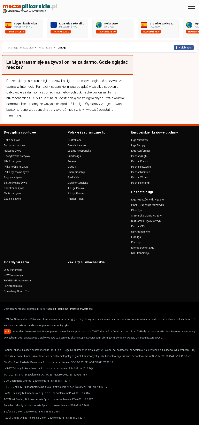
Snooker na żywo (14, 188)
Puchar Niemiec (140, 172)
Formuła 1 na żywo (15, 145)
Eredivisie (73, 177)
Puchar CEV (138, 226)
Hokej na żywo (12, 150)
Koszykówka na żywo (17, 156)
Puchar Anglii (139, 156)
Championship (76, 172)
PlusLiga (136, 210)
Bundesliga (74, 156)
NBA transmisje (140, 231)
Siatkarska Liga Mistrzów (146, 215)
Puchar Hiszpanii (141, 166)
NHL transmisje (140, 253)
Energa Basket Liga (142, 247)
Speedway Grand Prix (17, 291)
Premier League (77, 145)
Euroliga (136, 236)
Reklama (63, 309)
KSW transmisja (13, 275)
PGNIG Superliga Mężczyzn (147, 204)
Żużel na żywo (12, 198)
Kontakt (51, 309)
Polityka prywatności (81, 309)
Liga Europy (138, 145)
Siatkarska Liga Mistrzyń (146, 220)
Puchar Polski (76, 198)
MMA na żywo (12, 161)
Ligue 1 (72, 166)
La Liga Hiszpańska (79, 150)
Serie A (72, 161)
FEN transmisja (13, 285)
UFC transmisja (13, 269)
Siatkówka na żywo (15, 182)
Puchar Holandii (140, 182)
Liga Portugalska (78, 182)
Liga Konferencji (141, 150)
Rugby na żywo (13, 177)
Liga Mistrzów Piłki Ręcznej (147, 199)
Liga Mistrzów (139, 140)
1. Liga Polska (76, 188)
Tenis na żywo (12, 193)
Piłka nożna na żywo (16, 166)
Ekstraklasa (75, 140)
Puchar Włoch (139, 177)
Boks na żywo (12, 140)
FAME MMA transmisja (17, 280)
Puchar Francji (139, 161)
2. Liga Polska (76, 193)
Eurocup (136, 242)
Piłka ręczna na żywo (16, 172)
